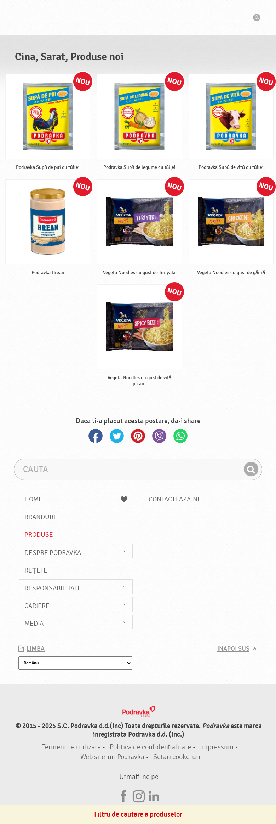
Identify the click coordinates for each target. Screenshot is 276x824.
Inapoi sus (233, 649)
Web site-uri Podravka (112, 757)
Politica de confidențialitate (150, 747)
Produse (38, 535)
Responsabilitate (52, 588)
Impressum (217, 747)
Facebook (95, 436)
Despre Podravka (52, 553)
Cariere (37, 606)
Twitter (117, 436)
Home (75, 499)
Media (34, 623)
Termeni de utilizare (71, 747)
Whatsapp (180, 436)
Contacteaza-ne (175, 499)
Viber (159, 436)
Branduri (39, 517)
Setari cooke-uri (176, 757)
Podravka (138, 17)
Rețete (35, 570)
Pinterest (138, 436)
